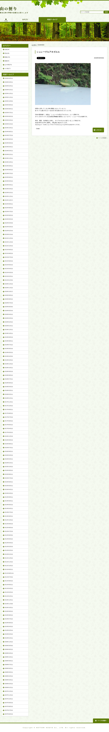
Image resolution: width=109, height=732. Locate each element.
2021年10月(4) (9, 245)
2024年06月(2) (9, 139)
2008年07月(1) (9, 664)
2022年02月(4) (9, 230)
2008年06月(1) (9, 668)
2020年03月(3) (9, 318)
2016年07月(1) (9, 447)
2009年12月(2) (9, 641)
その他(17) (7, 68)
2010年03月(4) (9, 630)
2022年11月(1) (9, 196)
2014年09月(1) (9, 497)
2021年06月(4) (9, 261)
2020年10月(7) (9, 291)
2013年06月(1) (9, 516)
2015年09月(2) (9, 470)
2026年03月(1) (9, 82)
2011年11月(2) (9, 561)
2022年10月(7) (9, 200)
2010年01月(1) (9, 638)
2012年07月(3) (9, 531)
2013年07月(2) (9, 512)
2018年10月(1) (9, 367)
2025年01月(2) (9, 124)
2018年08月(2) (9, 375)
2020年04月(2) (9, 314)
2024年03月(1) (9, 150)
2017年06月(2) (9, 421)
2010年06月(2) (9, 622)
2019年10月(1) (9, 333)
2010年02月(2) (9, 634)
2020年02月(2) (9, 322)
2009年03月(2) (9, 653)
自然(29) (7, 49)
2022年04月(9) (9, 223)
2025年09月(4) (9, 105)
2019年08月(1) (9, 341)
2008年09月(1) (9, 660)
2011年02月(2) (9, 592)
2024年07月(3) (9, 135)
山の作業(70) (8, 64)
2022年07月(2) (9, 211)
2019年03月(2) (9, 360)
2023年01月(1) (9, 192)
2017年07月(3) (9, 417)
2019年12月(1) (9, 329)
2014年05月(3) (9, 504)
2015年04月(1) (9, 489)
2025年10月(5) (9, 101)
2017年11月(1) (9, 402)
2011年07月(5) (9, 577)
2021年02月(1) (9, 276)
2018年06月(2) (9, 382)
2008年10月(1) (9, 657)
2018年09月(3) (9, 371)
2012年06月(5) (9, 535)
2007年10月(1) (9, 699)
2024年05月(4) (9, 143)
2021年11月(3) (9, 242)
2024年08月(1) (9, 131)
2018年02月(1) (9, 394)
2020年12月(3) (9, 284)
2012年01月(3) (9, 554)
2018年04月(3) (9, 386)
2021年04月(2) (9, 268)
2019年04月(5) (9, 356)
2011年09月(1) (9, 569)
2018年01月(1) (9, 398)
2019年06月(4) (9, 348)
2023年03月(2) (9, 188)
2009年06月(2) (9, 649)
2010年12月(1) (9, 600)
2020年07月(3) (9, 303)
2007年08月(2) (9, 706)
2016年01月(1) (9, 462)
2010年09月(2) (9, 611)
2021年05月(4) (9, 264)
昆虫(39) (7, 53)
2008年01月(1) (9, 687)
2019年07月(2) (9, 344)
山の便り (34, 45)
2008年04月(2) (9, 676)
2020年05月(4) (9, 310)
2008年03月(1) (9, 680)
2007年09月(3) (9, 702)
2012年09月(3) (9, 523)
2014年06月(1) (9, 501)
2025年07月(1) (9, 112)
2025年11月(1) (9, 97)
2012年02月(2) (9, 550)
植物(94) (7, 61)
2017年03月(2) (9, 432)
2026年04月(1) (9, 78)
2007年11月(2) (9, 695)
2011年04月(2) (9, 588)
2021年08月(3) (9, 253)
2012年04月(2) (9, 542)
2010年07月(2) (9, 619)
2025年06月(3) (9, 116)
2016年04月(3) (9, 455)
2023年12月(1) (9, 158)
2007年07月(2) (9, 710)
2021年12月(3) (9, 238)
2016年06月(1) (9, 451)
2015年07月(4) (9, 478)
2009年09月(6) (9, 645)
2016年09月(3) (9, 440)
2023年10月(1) (9, 162)
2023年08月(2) (9, 169)
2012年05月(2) (9, 539)
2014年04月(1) (9, 508)
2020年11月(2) (9, 287)
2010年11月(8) (9, 603)
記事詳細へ (99, 130)
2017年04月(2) (9, 428)
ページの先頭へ (102, 138)
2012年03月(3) (9, 546)
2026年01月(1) (9, 89)
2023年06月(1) (9, 177)
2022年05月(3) (9, 219)
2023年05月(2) (9, 181)
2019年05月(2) (9, 352)
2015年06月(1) (9, 482)
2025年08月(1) (9, 108)
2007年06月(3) (9, 714)
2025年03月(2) (9, 120)
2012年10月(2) (9, 520)
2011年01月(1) (9, 596)
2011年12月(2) (9, 558)
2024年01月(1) (9, 154)
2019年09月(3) (9, 337)
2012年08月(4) (9, 527)
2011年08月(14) (9, 573)
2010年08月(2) (9, 615)
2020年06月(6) (9, 306)
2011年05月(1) (9, 584)
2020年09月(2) (9, 295)
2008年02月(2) (9, 683)
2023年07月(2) (9, 173)
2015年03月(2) (9, 493)
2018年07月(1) (9, 379)
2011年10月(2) (9, 565)
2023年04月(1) (9, 184)
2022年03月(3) (9, 226)
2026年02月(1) (9, 86)
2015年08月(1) (9, 474)
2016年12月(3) (9, 436)
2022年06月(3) (9, 215)
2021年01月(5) (9, 280)
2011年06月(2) (9, 580)
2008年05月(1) (9, 672)
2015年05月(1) (9, 485)
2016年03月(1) (9, 459)
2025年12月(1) (9, 93)
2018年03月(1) (9, 390)
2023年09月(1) (9, 166)
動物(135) (7, 57)
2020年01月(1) (9, 325)
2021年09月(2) (9, 249)
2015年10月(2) (9, 466)
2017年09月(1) (9, 409)
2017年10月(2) (9, 405)
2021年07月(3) (9, 257)
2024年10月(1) (9, 127)
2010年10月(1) (9, 607)
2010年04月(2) (9, 626)
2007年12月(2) (9, 691)
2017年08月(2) (9, 413)
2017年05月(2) (9, 424)
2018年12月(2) (9, 363)
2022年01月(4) (9, 234)
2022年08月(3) (9, 207)
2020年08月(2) (9, 299)
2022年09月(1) (9, 204)
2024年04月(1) (9, 146)
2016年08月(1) (9, 443)
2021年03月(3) (9, 272)
